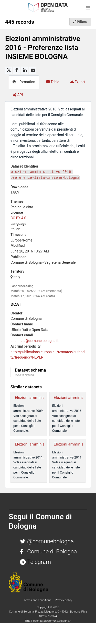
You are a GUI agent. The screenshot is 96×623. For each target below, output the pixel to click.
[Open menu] (88, 7)
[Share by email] (32, 70)
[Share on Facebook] (16, 70)
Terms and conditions (38, 600)
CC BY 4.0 (18, 218)
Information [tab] (24, 82)
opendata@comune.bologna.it (34, 341)
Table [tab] (52, 82)
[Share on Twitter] (8, 70)
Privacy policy (63, 600)
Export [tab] (77, 82)
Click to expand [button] (24, 375)
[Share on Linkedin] (24, 70)
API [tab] (18, 95)
